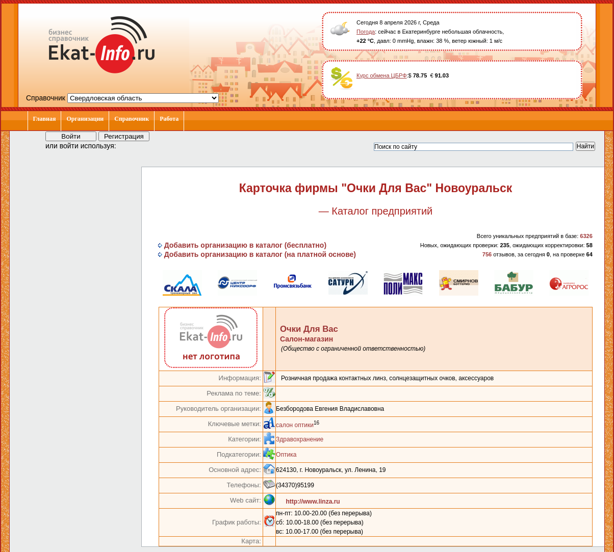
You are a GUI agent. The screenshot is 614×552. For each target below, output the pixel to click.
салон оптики (295, 425)
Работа (169, 118)
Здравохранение (299, 439)
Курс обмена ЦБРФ (381, 75)
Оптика (286, 454)
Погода (365, 32)
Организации (85, 118)
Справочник (131, 118)
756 (487, 254)
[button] (133, 145)
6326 (586, 236)
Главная (44, 118)
